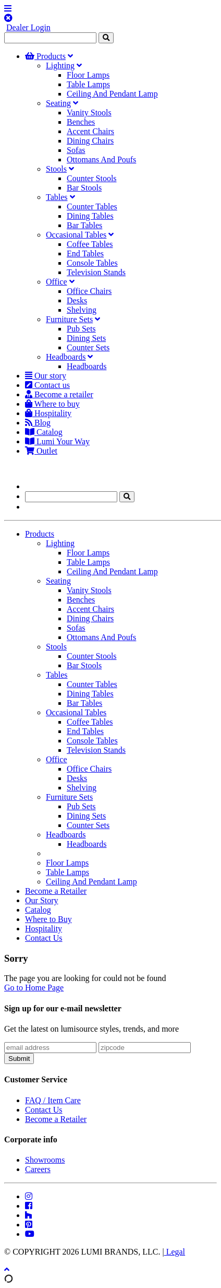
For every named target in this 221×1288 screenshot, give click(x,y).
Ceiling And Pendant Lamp (112, 93)
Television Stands (96, 272)
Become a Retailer (56, 891)
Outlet (41, 450)
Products (45, 56)
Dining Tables (90, 215)
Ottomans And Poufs (101, 159)
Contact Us (44, 937)
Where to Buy (48, 919)
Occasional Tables (76, 234)
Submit (19, 1058)
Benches (81, 121)
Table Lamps (88, 84)
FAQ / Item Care (53, 1100)
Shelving (81, 309)
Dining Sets (86, 338)
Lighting (60, 65)
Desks (77, 300)
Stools (56, 168)
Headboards (65, 356)
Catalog (44, 432)
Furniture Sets (69, 319)
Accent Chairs (90, 131)
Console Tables (92, 262)
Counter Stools (92, 178)
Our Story (41, 900)
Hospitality (48, 413)
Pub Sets (81, 328)
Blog (38, 422)
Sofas (76, 150)
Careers (38, 1169)
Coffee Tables (90, 244)
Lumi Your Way (57, 441)
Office (56, 281)
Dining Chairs (90, 140)
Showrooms (45, 1159)
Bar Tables (84, 225)
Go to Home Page (34, 987)
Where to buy (52, 403)
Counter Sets (88, 347)
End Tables (85, 253)
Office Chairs (89, 291)
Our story (45, 375)
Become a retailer (59, 394)
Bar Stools (84, 187)
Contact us (47, 385)
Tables (57, 197)
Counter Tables (92, 206)
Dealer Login (28, 27)
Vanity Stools (89, 112)
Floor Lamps (88, 74)
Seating (58, 103)
